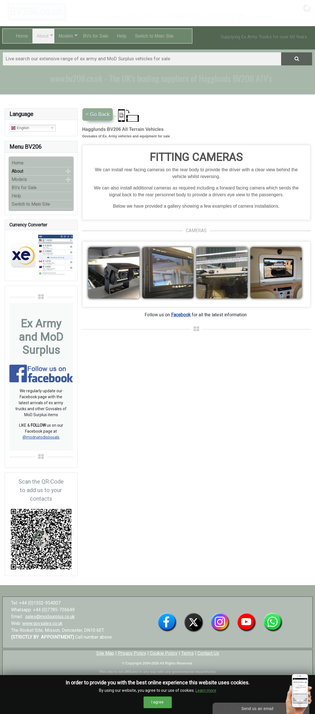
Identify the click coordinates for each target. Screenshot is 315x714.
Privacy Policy (132, 653)
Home (18, 163)
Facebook (181, 314)
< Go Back (98, 114)
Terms (187, 653)
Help (16, 196)
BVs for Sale (24, 187)
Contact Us (208, 653)
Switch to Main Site (31, 204)
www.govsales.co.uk (42, 623)
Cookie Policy (164, 653)
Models (19, 179)
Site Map (105, 653)
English (20, 127)
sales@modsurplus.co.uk (50, 616)
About (17, 171)
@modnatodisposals (40, 437)
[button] (43, 36)
